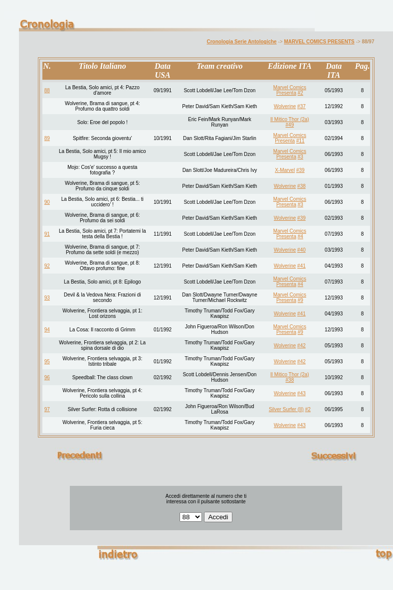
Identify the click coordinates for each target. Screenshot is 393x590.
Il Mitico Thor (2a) (289, 119)
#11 (300, 141)
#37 (301, 106)
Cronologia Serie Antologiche (241, 41)
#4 (300, 236)
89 (47, 138)
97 (47, 409)
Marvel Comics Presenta (289, 90)
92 (47, 266)
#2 (300, 93)
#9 (300, 300)
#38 (301, 186)
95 (47, 361)
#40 (301, 250)
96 (47, 377)
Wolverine (285, 106)
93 (47, 297)
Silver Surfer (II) (286, 409)
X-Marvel (285, 170)
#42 (301, 345)
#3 (300, 156)
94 (47, 329)
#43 (301, 393)
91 (47, 234)
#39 (300, 170)
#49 (290, 125)
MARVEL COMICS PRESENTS (319, 41)
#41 (301, 266)
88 (47, 90)
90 (47, 202)
